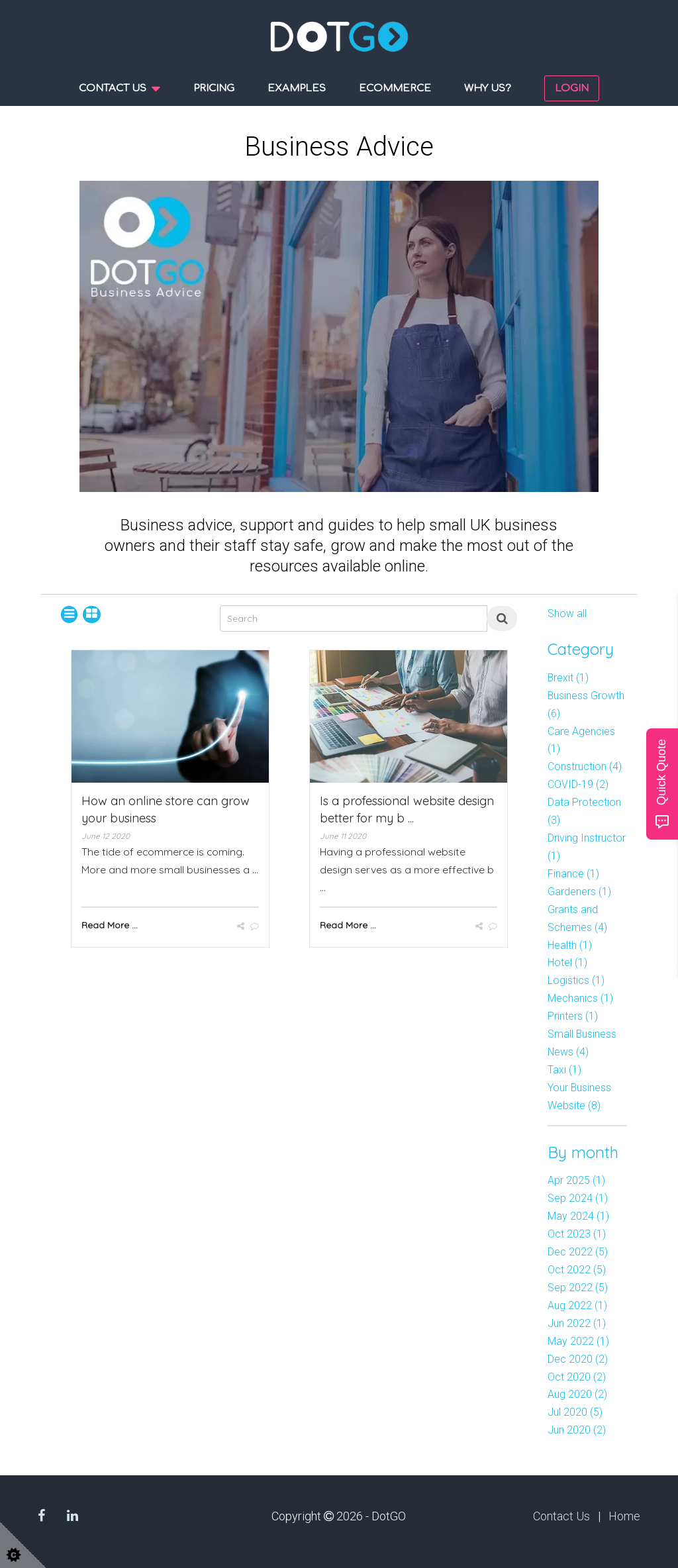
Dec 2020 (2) (578, 1359)
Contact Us (561, 1516)
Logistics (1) (576, 980)
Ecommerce (395, 88)
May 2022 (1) (578, 1341)
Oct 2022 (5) (577, 1269)
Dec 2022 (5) (578, 1252)
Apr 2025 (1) (576, 1180)
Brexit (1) (568, 677)
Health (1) (570, 945)
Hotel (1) (567, 962)
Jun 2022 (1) (577, 1323)
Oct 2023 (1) (577, 1234)
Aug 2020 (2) (577, 1394)
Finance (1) (573, 873)
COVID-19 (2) (578, 784)
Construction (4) (585, 766)
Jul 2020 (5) (575, 1412)
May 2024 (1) (578, 1216)
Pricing (213, 88)
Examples (296, 88)
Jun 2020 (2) (577, 1430)
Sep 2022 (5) (578, 1287)
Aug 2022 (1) (577, 1305)
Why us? (487, 88)
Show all (567, 613)
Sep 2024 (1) (578, 1198)
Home (624, 1516)
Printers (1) (573, 1016)
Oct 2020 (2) (577, 1377)
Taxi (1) (564, 1069)
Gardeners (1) (579, 891)
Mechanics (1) (580, 998)
